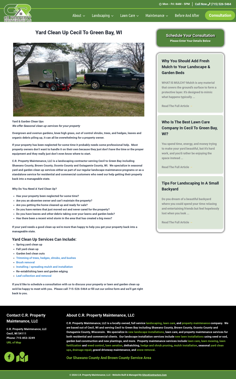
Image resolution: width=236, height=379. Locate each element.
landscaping (154, 323)
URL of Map (14, 342)
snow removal (146, 349)
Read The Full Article (177, 106)
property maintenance (196, 323)
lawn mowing (209, 341)
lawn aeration (114, 345)
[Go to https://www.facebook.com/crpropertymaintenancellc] (9, 357)
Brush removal (25, 262)
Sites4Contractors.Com (154, 375)
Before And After (187, 15)
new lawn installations (189, 336)
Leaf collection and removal (33, 275)
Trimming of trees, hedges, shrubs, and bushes (46, 258)
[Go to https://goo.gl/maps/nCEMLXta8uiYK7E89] (21, 357)
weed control (95, 345)
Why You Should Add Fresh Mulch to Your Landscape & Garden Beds (186, 67)
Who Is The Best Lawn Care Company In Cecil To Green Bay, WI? (190, 128)
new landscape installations (146, 332)
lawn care (169, 323)
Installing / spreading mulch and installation (44, 266)
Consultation (220, 15)
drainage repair (82, 349)
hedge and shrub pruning (157, 345)
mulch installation (185, 345)
